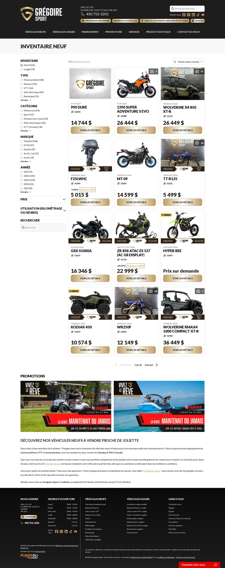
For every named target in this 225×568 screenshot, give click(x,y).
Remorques (90, 532)
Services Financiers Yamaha (180, 518)
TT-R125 (170, 179)
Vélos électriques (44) (35, 122)
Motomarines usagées (136, 522)
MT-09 (122, 179)
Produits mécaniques (93, 529)
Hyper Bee (172, 251)
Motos (87, 518)
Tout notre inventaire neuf (95, 504)
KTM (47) (29, 145)
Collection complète (93, 540)
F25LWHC (79, 179)
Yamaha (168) (31, 141)
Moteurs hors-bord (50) (36, 118)
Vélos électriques (92, 536)
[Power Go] (50, 556)
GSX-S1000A (81, 251)
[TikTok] (198, 14)
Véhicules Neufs (35, 31)
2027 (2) (28, 171)
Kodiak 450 (81, 327)
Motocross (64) (32, 110)
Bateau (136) (30, 83)
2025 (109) (29, 179)
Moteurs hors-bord (92, 515)
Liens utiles (176, 499)
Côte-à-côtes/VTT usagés (137, 511)
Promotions (113, 31)
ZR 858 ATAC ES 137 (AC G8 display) (133, 253)
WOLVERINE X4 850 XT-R (179, 109)
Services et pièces (176, 525)
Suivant (152, 365)
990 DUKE (79, 107)
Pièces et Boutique (158, 31)
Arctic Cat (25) (31, 153)
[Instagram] (188, 14)
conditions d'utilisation (166, 557)
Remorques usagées (135, 529)
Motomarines (90, 522)
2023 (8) (28, 188)
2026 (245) (29, 175)
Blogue (171, 508)
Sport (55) (29, 114)
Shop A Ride (40, 551)
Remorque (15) (31, 96)
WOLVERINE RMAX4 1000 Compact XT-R (181, 329)
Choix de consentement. (185, 557)
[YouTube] (203, 14)
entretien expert (52, 463)
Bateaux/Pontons (92, 508)
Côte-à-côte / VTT (92, 511)
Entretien (172, 529)
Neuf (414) (29, 65)
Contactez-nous (188, 31)
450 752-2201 (95, 14)
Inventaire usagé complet (137, 504)
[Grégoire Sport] (41, 14)
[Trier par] (188, 62)
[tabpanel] (62, 515)
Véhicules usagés (64, 31)
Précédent (122, 365)
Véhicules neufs (95, 499)
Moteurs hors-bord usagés (137, 525)
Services (134, 31)
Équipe (171, 511)
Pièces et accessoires (177, 532)
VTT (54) (28, 88)
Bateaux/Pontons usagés (137, 508)
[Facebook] (184, 14)
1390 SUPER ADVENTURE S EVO (133, 109)
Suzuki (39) (29, 149)
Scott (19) (29, 157)
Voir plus (26, 100)
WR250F (124, 327)
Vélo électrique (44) (34, 92)
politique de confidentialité (141, 557)
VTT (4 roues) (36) (33, 126)
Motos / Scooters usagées (137, 515)
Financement (90, 31)
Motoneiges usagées (135, 518)
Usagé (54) (29, 69)
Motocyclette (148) (34, 79)
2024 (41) (29, 184)
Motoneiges (90, 525)
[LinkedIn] (193, 14)
